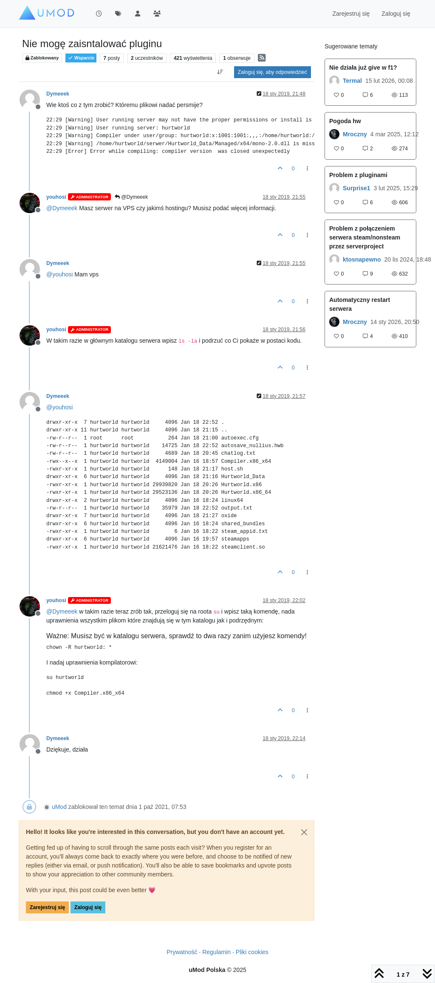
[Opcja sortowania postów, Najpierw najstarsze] (220, 72)
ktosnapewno (362, 259)
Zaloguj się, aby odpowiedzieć (272, 72)
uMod (59, 806)
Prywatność (182, 952)
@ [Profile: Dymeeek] (61, 208)
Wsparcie (81, 58)
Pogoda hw (345, 121)
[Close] (304, 832)
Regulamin (216, 952)
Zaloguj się (88, 907)
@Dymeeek (131, 197)
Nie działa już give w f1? (363, 67)
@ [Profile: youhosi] (59, 274)
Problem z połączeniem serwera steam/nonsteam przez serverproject (364, 237)
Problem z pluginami (358, 175)
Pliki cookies (252, 952)
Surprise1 (356, 188)
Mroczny (355, 134)
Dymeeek (57, 94)
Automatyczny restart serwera (359, 304)
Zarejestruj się (47, 907)
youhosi (56, 197)
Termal (352, 81)
